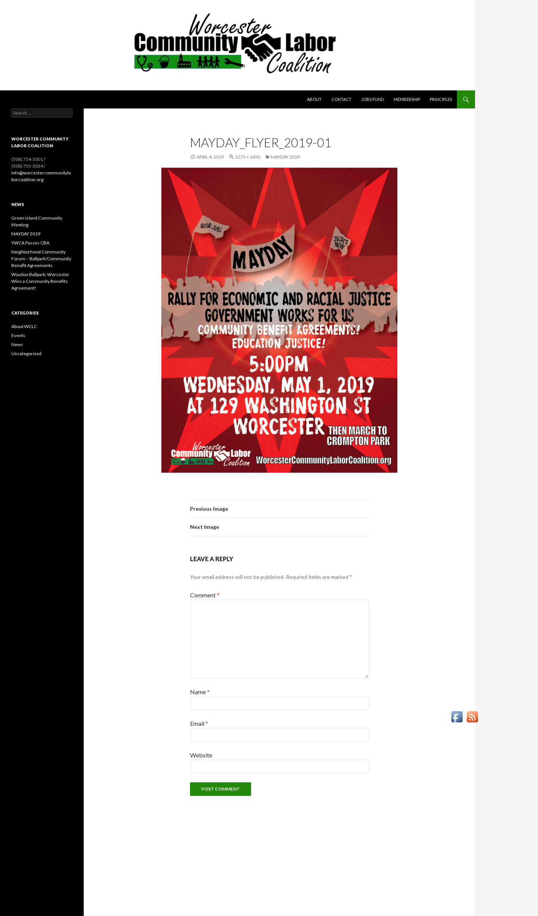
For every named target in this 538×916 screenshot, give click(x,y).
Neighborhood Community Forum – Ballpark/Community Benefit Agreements (41, 258)
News (17, 344)
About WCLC (24, 326)
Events (18, 335)
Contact (341, 99)
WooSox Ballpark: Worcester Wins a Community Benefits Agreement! (40, 281)
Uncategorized (26, 353)
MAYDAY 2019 (285, 157)
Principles (441, 99)
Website (201, 755)
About (314, 99)
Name (200, 691)
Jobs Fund (372, 99)
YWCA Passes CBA (30, 243)
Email (199, 723)
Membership (407, 99)
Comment (204, 594)
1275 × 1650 (247, 157)
